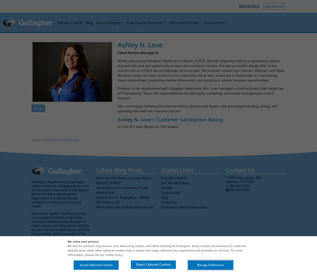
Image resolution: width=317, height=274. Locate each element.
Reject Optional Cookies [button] (153, 264)
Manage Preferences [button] (210, 265)
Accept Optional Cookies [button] (96, 265)
